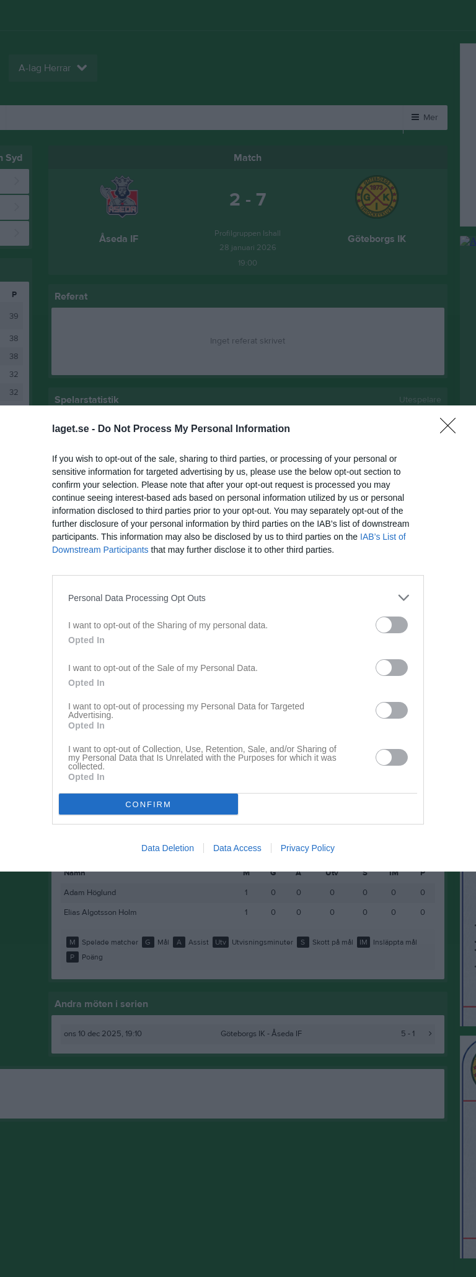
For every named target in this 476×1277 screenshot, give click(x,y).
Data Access (237, 848)
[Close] (452, 429)
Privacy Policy (308, 848)
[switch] (392, 625)
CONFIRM (148, 804)
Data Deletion (167, 848)
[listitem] (238, 597)
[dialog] (238, 638)
